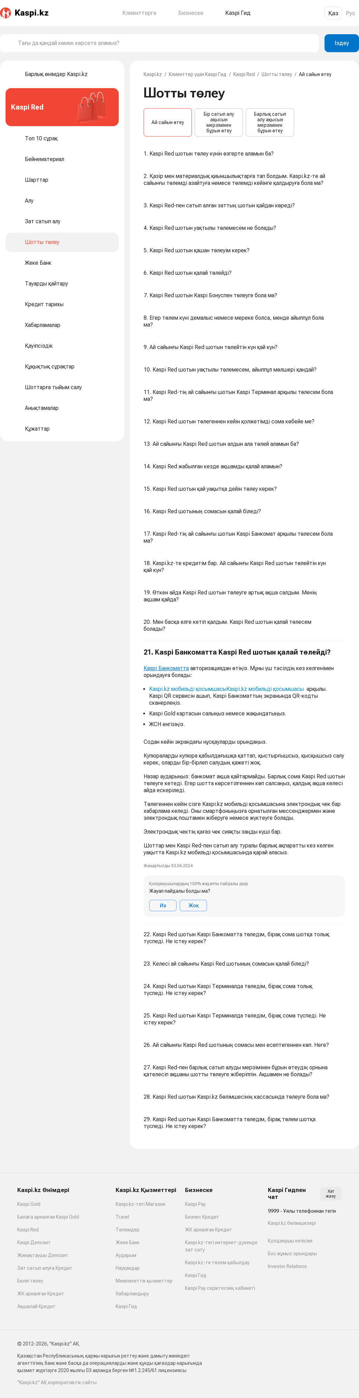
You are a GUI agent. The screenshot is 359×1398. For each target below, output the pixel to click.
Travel (122, 1217)
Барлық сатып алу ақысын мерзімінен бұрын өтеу (270, 122)
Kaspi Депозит (34, 1242)
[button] (244, 782)
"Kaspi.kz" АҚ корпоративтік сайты (57, 1382)
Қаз (333, 13)
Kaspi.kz (153, 74)
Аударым (126, 1255)
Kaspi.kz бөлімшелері (292, 1223)
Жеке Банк (127, 1242)
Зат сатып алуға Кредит (44, 1268)
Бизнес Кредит (202, 1217)
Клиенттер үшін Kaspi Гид (197, 74)
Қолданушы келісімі (290, 1241)
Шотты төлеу (277, 74)
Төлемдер (127, 1229)
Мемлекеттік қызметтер (144, 1281)
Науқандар (128, 1268)
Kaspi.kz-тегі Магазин (140, 1204)
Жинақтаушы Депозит (42, 1255)
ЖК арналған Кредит (40, 1293)
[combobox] (165, 43)
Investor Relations (287, 1266)
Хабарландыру (132, 1293)
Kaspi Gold (28, 1204)
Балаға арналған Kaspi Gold (48, 1217)
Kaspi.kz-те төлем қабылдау (217, 1262)
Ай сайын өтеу (168, 122)
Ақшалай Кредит (36, 1306)
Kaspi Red (244, 74)
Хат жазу (331, 1194)
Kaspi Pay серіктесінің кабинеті (220, 1288)
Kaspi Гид (126, 1306)
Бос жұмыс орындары (292, 1253)
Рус (350, 13)
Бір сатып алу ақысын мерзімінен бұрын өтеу (219, 122)
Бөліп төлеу (30, 1281)
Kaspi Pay (195, 1204)
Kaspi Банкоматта (166, 668)
